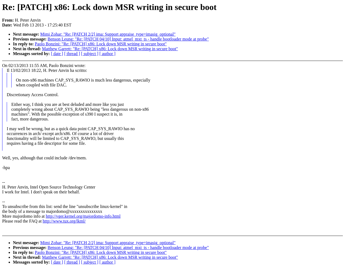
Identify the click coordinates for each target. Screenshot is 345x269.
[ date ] (57, 53)
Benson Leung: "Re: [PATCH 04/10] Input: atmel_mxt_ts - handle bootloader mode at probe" (128, 39)
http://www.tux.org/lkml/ (64, 221)
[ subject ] (89, 53)
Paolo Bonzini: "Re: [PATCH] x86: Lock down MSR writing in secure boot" (101, 44)
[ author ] (107, 53)
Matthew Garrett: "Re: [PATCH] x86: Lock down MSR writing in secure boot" (110, 48)
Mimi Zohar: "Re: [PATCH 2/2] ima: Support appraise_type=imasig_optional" (107, 34)
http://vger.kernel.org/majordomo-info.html (83, 216)
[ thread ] (72, 53)
